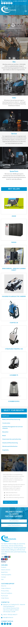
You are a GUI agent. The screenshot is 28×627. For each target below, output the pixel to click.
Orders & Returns (6, 588)
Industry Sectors (5, 569)
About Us (3, 586)
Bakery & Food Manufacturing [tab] (11, 419)
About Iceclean (14, 521)
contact (3, 577)
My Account (4, 595)
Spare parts (4, 572)
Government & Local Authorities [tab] (11, 439)
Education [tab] (5, 432)
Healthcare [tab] (5, 416)
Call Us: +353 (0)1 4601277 (20, 1)
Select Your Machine (10, 502)
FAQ (2, 579)
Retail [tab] (4, 435)
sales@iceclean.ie (6, 1)
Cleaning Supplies (6, 574)
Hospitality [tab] (5, 450)
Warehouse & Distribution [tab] (9, 446)
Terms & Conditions (6, 593)
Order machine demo (14, 525)
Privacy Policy (5, 590)
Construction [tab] (6, 423)
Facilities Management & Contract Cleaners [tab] (12, 427)
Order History (5, 598)
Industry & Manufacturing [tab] (10, 442)
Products (3, 567)
